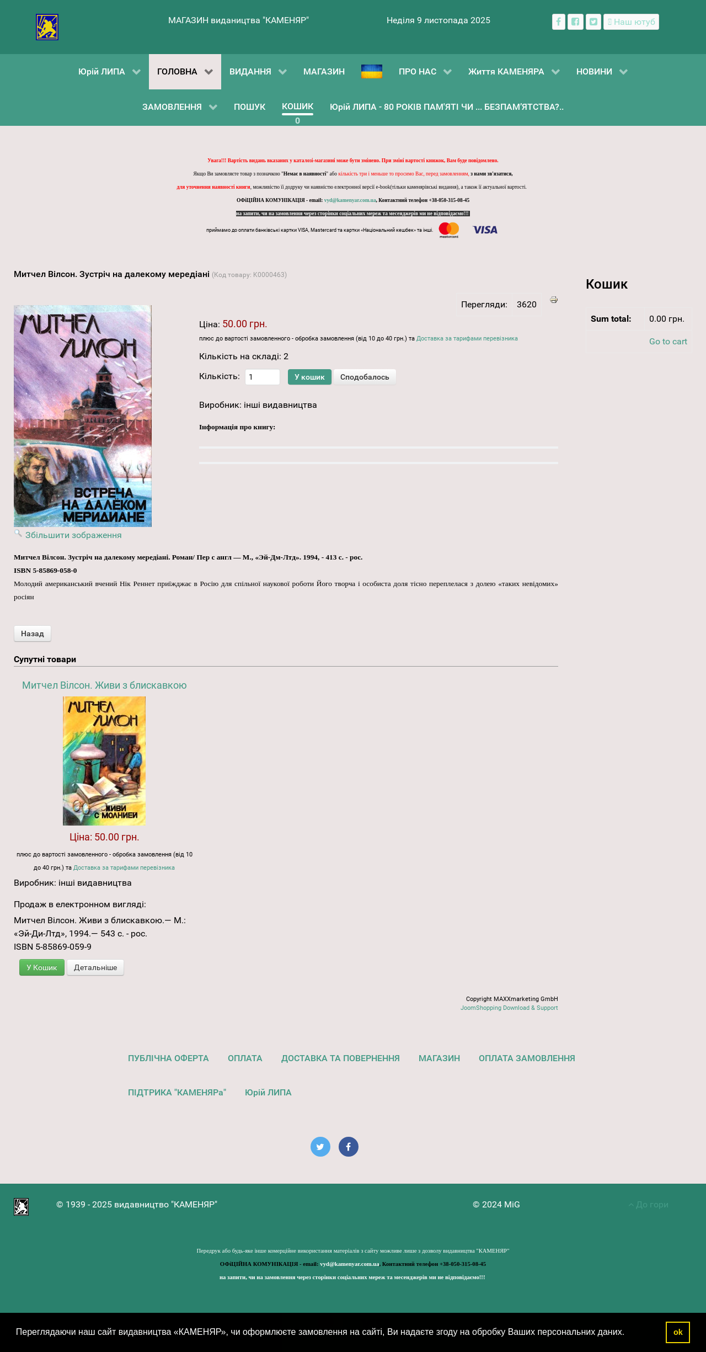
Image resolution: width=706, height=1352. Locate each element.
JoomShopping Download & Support (509, 1008)
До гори (648, 1204)
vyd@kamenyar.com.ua (350, 200)
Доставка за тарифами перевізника (467, 338)
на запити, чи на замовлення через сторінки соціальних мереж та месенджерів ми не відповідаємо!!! (353, 213)
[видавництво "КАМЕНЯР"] (47, 26)
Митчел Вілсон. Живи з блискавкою (104, 685)
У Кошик (41, 967)
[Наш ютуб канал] (631, 22)
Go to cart (668, 341)
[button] (628, 1333)
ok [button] (678, 1332)
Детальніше (95, 967)
